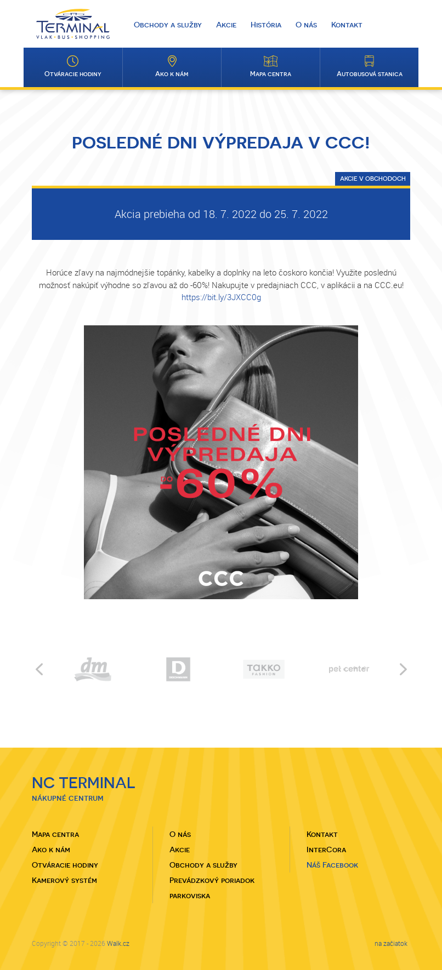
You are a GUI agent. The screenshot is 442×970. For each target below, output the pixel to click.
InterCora (326, 849)
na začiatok (391, 943)
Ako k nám (172, 74)
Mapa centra (270, 74)
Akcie (226, 24)
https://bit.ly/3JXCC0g (221, 296)
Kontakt (346, 24)
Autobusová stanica (370, 74)
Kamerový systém (64, 880)
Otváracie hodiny (72, 74)
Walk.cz (118, 943)
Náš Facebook (332, 864)
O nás (306, 24)
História (266, 24)
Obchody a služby (168, 24)
